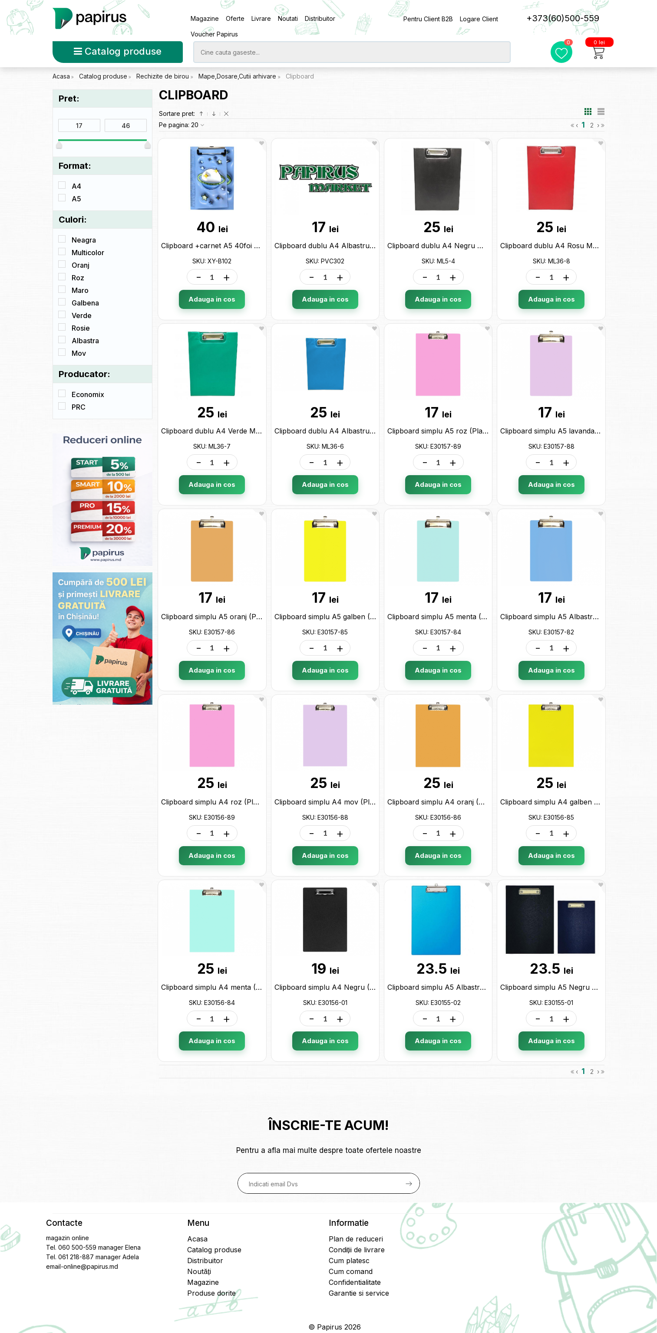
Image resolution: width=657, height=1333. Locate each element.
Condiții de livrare (357, 1249)
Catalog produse (118, 51)
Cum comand (351, 1271)
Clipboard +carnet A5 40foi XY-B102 (221, 245)
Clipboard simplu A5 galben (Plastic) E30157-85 (352, 616)
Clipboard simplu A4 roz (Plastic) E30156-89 (234, 802)
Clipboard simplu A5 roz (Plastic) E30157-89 (460, 431)
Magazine (205, 18)
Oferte (235, 18)
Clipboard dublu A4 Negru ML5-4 (443, 245)
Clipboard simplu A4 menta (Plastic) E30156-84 (239, 987)
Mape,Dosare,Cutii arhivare (238, 76)
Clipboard (300, 76)
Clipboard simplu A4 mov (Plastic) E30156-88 (349, 802)
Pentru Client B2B (428, 19)
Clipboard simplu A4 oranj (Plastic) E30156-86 (463, 802)
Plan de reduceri (356, 1239)
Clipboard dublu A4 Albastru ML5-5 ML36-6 (347, 431)
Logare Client (479, 19)
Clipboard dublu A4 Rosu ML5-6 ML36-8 (568, 245)
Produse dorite (211, 1293)
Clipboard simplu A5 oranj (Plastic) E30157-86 (237, 616)
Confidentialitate (355, 1282)
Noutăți (199, 1271)
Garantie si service (359, 1293)
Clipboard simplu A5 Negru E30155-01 (563, 987)
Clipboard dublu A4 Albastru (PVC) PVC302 (346, 245)
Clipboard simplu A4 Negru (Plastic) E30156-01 (352, 987)
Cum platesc (349, 1260)
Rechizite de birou (163, 76)
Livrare (261, 18)
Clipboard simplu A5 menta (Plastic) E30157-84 (465, 616)
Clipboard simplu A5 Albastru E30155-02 (454, 987)
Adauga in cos (211, 299)
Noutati (288, 18)
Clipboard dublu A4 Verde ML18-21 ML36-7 (232, 431)
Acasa (61, 76)
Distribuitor (320, 18)
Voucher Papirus (214, 34)
